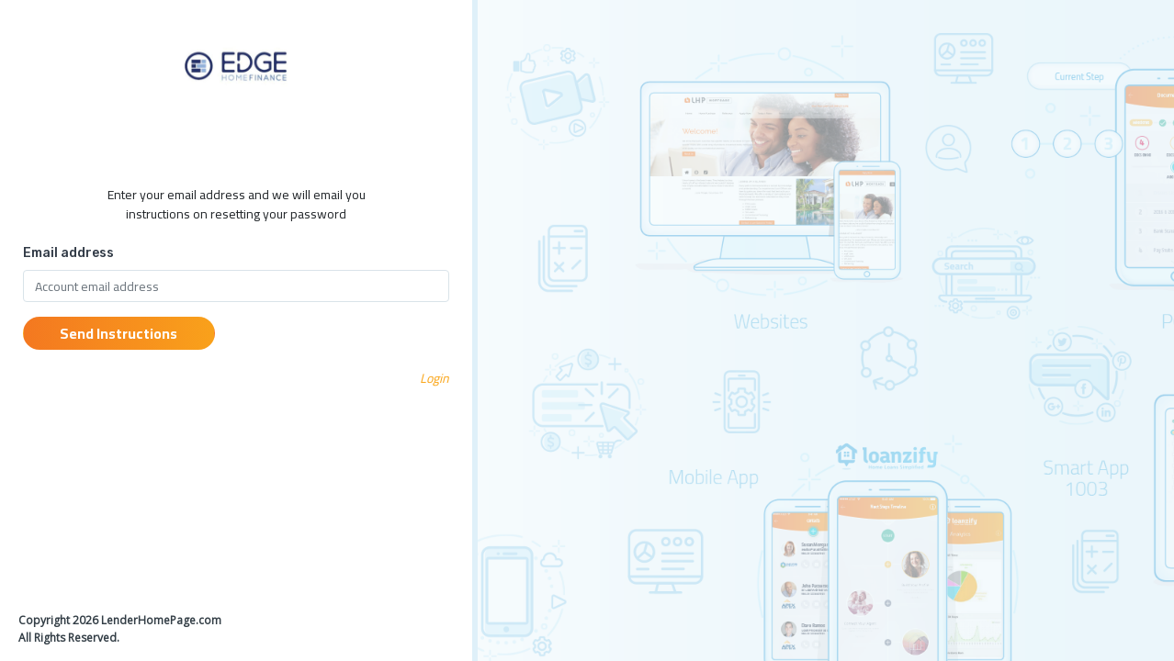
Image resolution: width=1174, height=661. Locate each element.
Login (434, 378)
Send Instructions (118, 333)
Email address (68, 253)
